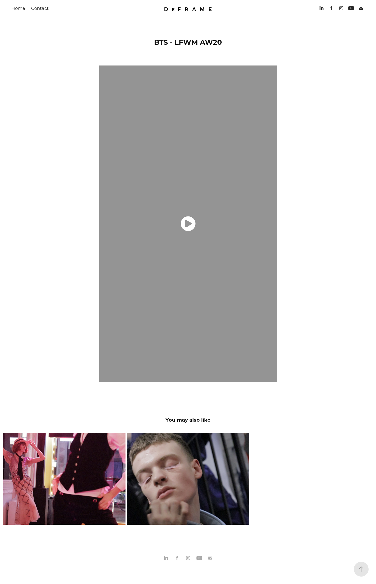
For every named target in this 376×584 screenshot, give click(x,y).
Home (18, 8)
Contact (40, 8)
